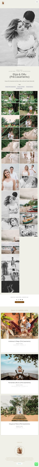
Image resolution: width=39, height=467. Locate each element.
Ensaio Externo (29, 86)
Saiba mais (19, 463)
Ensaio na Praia (21, 86)
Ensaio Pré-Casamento (11, 86)
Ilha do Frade (19, 88)
